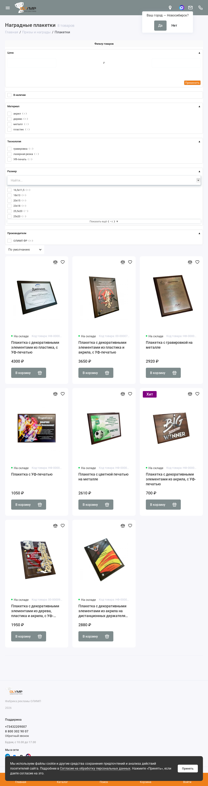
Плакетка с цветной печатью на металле (103, 476)
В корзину (28, 373)
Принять (188, 768)
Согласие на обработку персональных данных (95, 768)
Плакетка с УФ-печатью (32, 474)
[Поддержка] (200, 7)
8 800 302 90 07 (16, 731)
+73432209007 (16, 727)
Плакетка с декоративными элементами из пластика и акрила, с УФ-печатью (102, 347)
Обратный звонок (17, 735)
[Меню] (7, 7)
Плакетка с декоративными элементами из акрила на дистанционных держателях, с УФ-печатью (103, 611)
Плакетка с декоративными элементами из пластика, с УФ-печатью (35, 347)
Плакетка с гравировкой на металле (169, 344)
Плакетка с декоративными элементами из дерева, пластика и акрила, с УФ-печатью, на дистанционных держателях (35, 611)
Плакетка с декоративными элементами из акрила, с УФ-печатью (171, 479)
